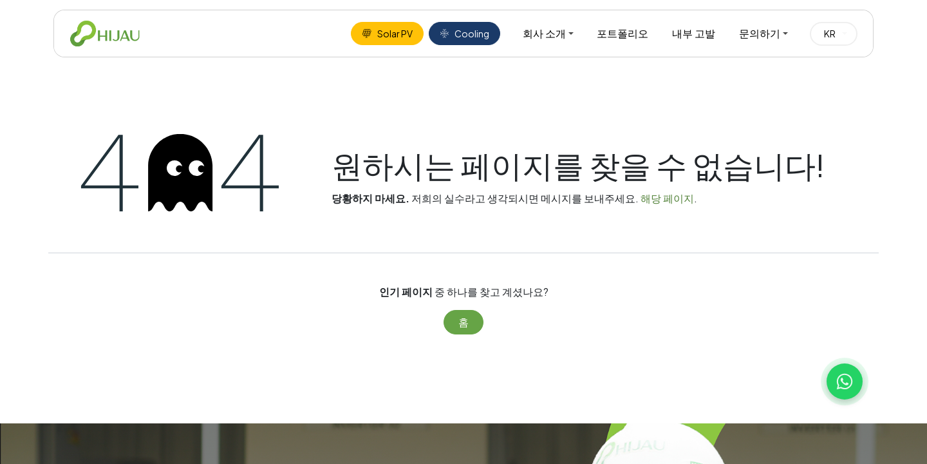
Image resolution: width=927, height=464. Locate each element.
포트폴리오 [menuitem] (622, 33)
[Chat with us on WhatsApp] (845, 381)
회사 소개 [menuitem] (544, 33)
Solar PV (387, 33)
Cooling (464, 33)
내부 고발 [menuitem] (693, 33)
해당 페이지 (667, 198)
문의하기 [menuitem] (759, 33)
